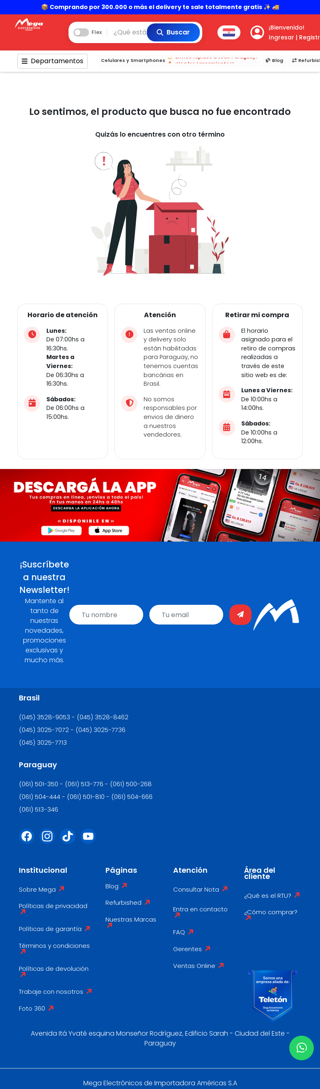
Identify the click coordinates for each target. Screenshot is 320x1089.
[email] (186, 615)
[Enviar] (240, 614)
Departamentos (52, 61)
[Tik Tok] (70, 841)
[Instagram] (49, 841)
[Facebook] (29, 841)
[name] (106, 615)
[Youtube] (90, 841)
